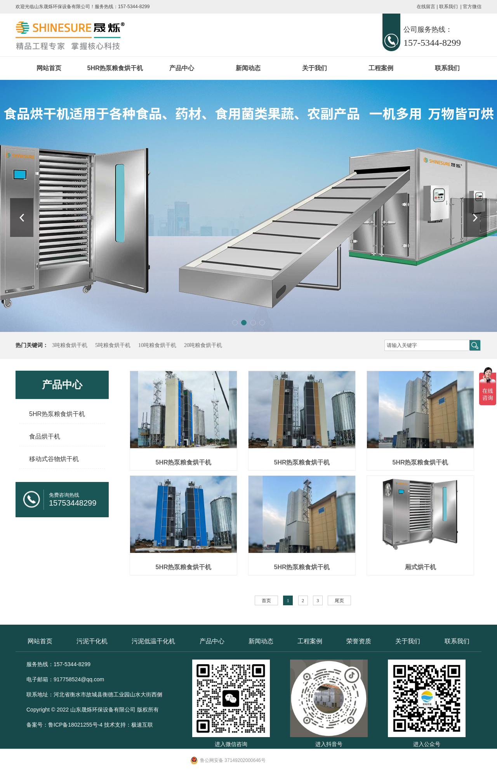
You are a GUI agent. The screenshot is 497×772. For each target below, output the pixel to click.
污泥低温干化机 (153, 641)
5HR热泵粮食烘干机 (115, 68)
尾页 (339, 600)
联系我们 (448, 6)
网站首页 (48, 68)
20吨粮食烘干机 (203, 345)
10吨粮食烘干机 (157, 345)
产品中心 (181, 68)
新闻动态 (248, 68)
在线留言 (426, 6)
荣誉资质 (358, 641)
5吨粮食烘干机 (112, 345)
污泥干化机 (92, 641)
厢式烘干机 (420, 567)
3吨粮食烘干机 (69, 345)
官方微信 (472, 6)
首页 (266, 600)
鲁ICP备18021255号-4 (75, 725)
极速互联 (142, 725)
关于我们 (314, 68)
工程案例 (380, 68)
